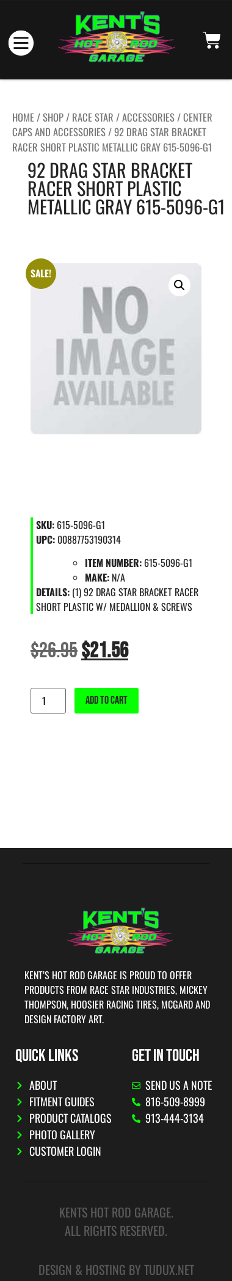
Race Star (93, 117)
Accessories (148, 117)
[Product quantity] (48, 700)
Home (23, 117)
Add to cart (106, 700)
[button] (179, 285)
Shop (53, 117)
